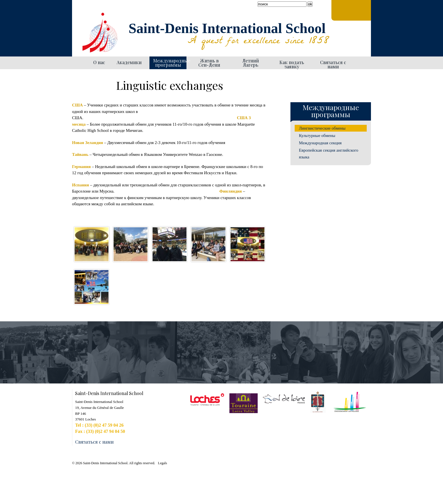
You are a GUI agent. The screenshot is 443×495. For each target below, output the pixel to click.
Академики (129, 62)
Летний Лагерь (250, 63)
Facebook (78, 14)
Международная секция (320, 143)
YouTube (84, 14)
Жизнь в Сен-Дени (209, 63)
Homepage (79, 62)
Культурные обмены (317, 135)
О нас (99, 62)
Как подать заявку (291, 64)
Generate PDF (264, 75)
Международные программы (169, 63)
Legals (162, 463)
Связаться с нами (333, 64)
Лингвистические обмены (322, 128)
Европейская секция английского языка (328, 153)
